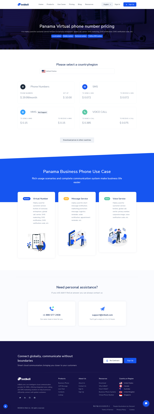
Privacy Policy (121, 410)
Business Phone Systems (107, 392)
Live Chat (61, 389)
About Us (82, 383)
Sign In (117, 4)
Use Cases (61, 4)
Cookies (132, 410)
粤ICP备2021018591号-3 (101, 406)
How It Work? (103, 389)
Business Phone (63, 383)
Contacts (61, 392)
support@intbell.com (102, 315)
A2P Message (63, 386)
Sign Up (130, 360)
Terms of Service (107, 410)
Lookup (60, 395)
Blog (80, 4)
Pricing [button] (72, 4)
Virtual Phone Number (106, 395)
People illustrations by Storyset (124, 406)
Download (102, 383)
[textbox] (77, 71)
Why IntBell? (103, 386)
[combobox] (77, 71)
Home (41, 4)
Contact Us (82, 386)
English (106, 4)
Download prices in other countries (77, 140)
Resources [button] (89, 4)
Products (50, 4)
